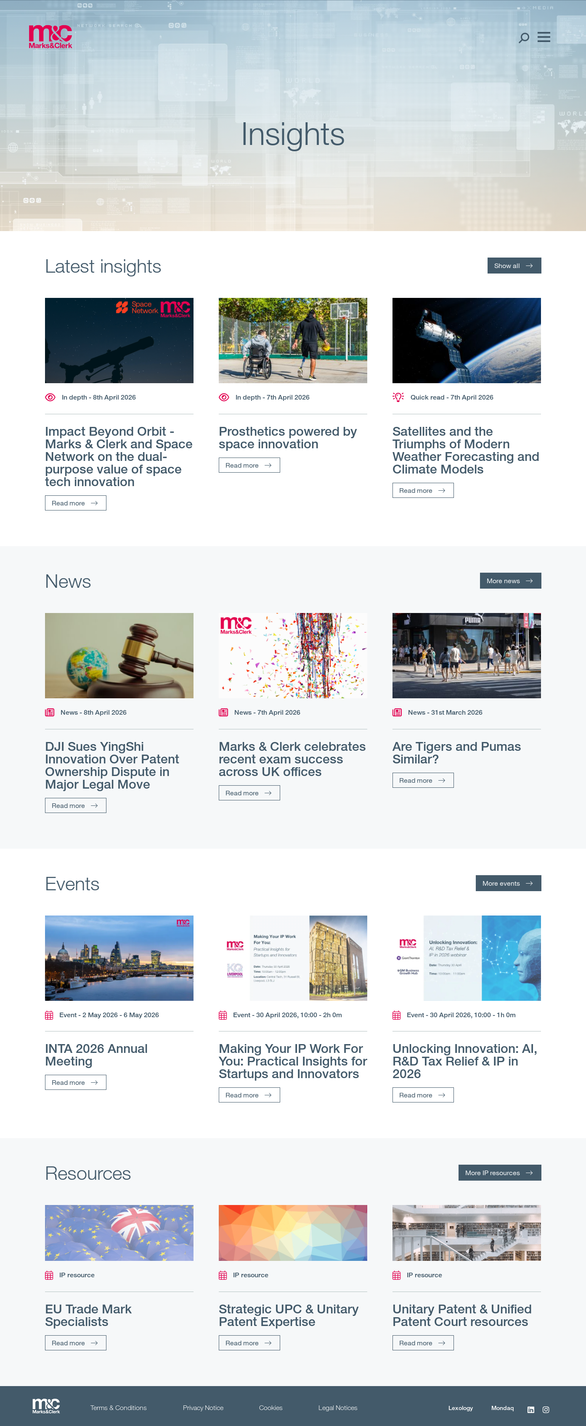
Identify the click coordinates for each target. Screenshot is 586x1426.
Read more (68, 503)
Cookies (271, 1407)
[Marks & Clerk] (50, 45)
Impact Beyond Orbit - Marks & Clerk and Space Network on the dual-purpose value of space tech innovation (119, 456)
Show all (507, 265)
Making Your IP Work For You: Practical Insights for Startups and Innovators (293, 1061)
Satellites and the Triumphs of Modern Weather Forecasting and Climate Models (465, 450)
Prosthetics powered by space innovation (288, 437)
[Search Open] (523, 37)
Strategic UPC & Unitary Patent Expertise (289, 1315)
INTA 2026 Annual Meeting (96, 1054)
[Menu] (541, 37)
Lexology (460, 1407)
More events (501, 883)
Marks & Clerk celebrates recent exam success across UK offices (292, 759)
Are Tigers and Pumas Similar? (456, 752)
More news (503, 580)
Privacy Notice (203, 1407)
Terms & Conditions (118, 1407)
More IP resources (492, 1172)
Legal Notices (338, 1407)
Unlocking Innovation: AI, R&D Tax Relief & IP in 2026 (464, 1061)
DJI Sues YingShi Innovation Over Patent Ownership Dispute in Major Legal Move (112, 765)
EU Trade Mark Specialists (88, 1315)
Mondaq (502, 1407)
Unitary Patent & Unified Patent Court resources (462, 1315)
